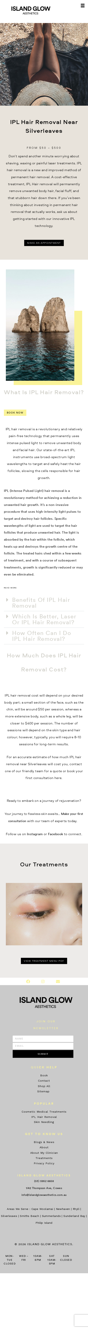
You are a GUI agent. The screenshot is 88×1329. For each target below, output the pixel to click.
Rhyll (76, 1208)
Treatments (44, 1158)
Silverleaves (9, 1215)
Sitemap (44, 1091)
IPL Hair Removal (44, 1116)
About (44, 1147)
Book (44, 1075)
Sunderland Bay (74, 1215)
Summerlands (51, 1215)
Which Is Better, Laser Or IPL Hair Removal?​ (44, 619)
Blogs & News (44, 1142)
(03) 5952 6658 (44, 1181)
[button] (82, 5)
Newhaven (63, 1208)
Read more (10, 588)
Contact (44, 1080)
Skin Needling (44, 1122)
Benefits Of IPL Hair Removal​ (41, 602)
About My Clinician (44, 1152)
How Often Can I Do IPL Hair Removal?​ (41, 635)
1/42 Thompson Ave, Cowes (44, 1188)
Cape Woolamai (42, 1208)
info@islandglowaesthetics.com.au (44, 1195)
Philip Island (44, 1222)
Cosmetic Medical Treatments (44, 1111)
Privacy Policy (44, 1163)
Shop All (44, 1086)
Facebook (55, 834)
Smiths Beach (29, 1215)
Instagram (35, 834)
